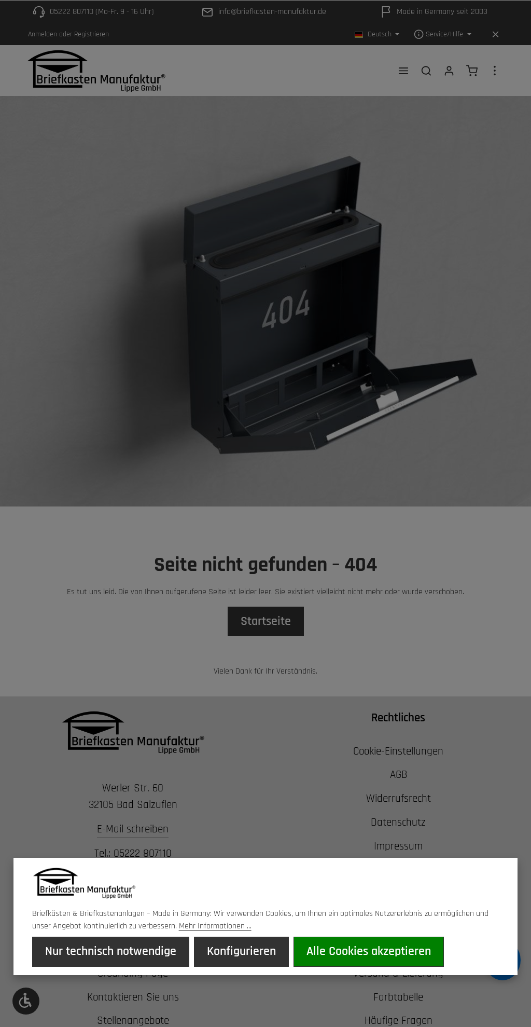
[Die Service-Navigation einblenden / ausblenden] (443, 34)
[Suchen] (426, 71)
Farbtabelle (398, 998)
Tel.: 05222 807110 (133, 855)
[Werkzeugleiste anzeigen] (25, 1001)
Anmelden (42, 34)
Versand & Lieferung (398, 974)
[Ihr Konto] (449, 71)
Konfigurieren (234, 952)
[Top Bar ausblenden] (495, 34)
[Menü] (403, 71)
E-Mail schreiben (133, 830)
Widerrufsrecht (398, 799)
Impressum (398, 847)
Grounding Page (132, 974)
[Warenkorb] (472, 71)
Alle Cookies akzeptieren (356, 952)
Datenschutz (398, 823)
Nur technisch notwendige (108, 952)
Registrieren (91, 34)
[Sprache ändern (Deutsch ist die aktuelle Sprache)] (377, 34)
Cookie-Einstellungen (398, 752)
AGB (398, 776)
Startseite (265, 623)
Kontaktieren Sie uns (133, 998)
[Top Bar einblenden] (494, 71)
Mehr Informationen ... (215, 926)
